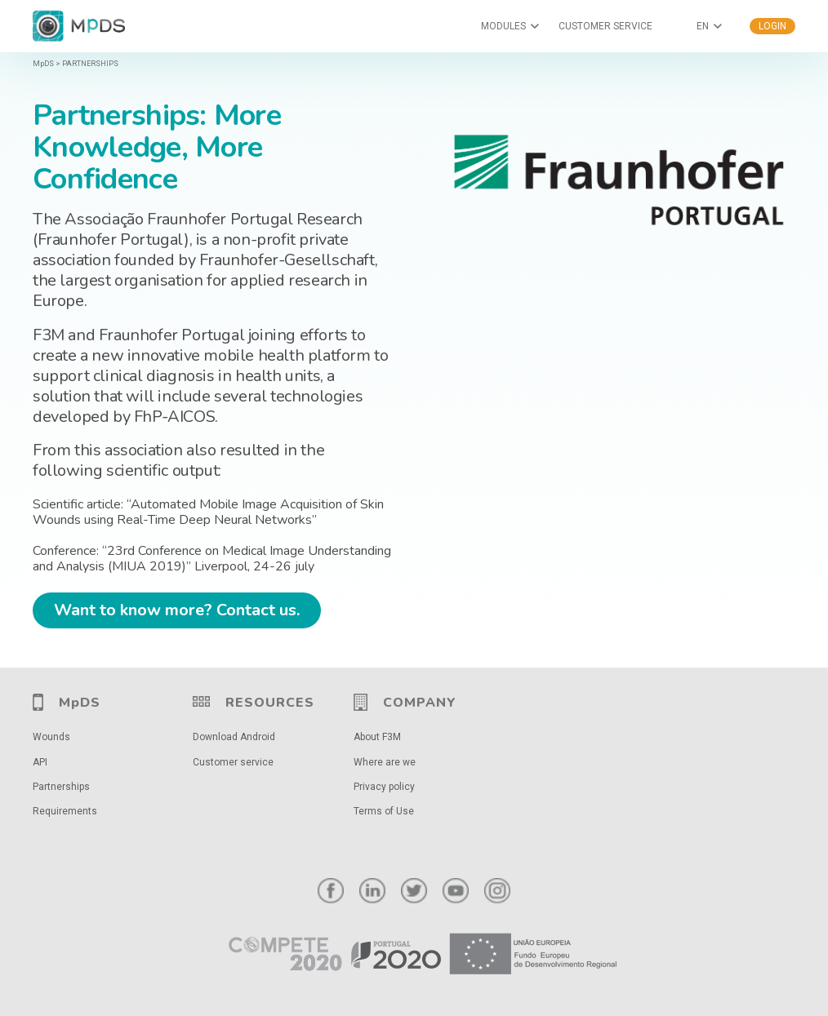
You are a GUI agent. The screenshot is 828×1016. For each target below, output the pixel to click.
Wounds (51, 737)
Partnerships (61, 786)
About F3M (377, 737)
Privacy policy (384, 786)
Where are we (385, 762)
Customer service (233, 762)
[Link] (414, 954)
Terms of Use (384, 811)
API (40, 762)
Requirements (65, 811)
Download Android (234, 737)
